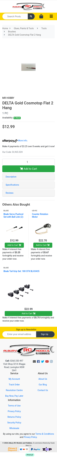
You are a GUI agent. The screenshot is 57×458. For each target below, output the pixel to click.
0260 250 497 (14, 361)
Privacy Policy (14, 411)
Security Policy (14, 422)
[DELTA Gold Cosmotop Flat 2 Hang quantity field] (28, 162)
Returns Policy (14, 417)
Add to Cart (28, 168)
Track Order (14, 384)
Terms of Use (14, 405)
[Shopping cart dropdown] (41, 16)
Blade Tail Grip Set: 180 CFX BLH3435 (21, 271)
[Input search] (15, 16)
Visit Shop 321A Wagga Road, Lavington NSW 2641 (14, 367)
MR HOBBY (8, 97)
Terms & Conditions (44, 434)
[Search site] (31, 16)
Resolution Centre (14, 390)
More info (14, 140)
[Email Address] (19, 334)
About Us (42, 379)
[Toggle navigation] (51, 16)
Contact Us (43, 390)
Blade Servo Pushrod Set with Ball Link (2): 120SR (13, 217)
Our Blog (43, 384)
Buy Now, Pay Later (14, 396)
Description (11, 177)
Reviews (9, 193)
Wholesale (14, 428)
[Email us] (34, 361)
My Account (14, 379)
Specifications (12, 185)
